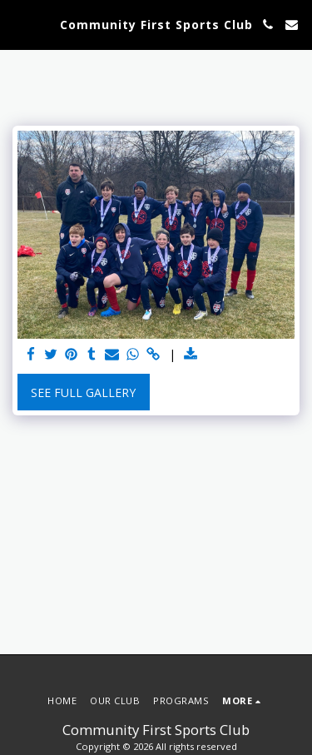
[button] (18, 24)
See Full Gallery (83, 392)
